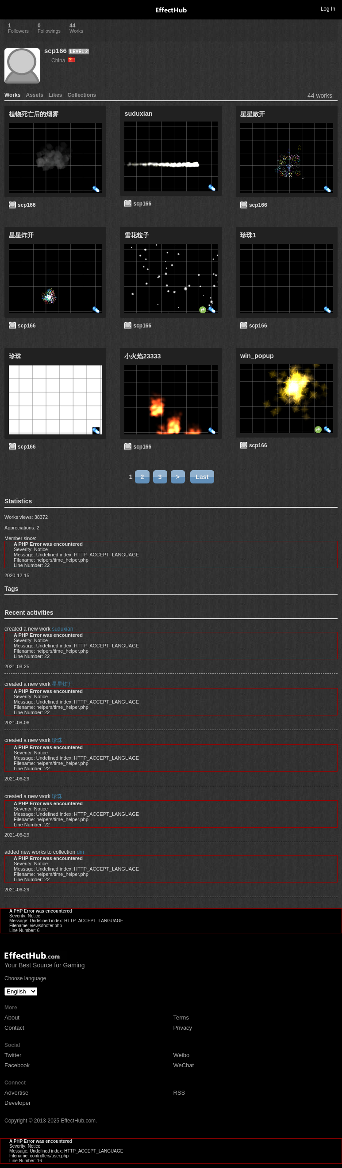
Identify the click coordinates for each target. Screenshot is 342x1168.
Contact (14, 1027)
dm (80, 852)
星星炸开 (62, 684)
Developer (17, 1103)
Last (202, 476)
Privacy (182, 1027)
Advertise (16, 1092)
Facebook (17, 1065)
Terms (181, 1017)
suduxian (62, 629)
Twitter (12, 1055)
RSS (179, 1092)
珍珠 (57, 740)
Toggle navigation (10, 8)
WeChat (183, 1065)
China (63, 60)
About (11, 1017)
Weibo (181, 1055)
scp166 (55, 50)
